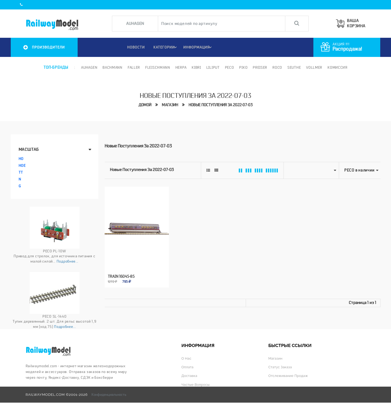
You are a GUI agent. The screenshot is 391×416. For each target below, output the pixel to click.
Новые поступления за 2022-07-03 (221, 105)
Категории (165, 47)
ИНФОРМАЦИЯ (198, 47)
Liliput (212, 67)
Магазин (170, 105)
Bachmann (112, 67)
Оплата (187, 367)
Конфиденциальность (109, 394)
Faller (133, 67)
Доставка (189, 376)
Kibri (196, 67)
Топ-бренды (56, 67)
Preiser (260, 67)
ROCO (277, 67)
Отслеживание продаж (289, 376)
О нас (186, 358)
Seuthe (293, 67)
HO (21, 159)
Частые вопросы (196, 384)
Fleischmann (157, 67)
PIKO (243, 67)
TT (21, 172)
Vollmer (314, 67)
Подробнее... (67, 261)
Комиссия (337, 67)
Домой (144, 105)
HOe (22, 165)
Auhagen (89, 67)
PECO (229, 67)
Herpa (180, 67)
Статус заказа (280, 367)
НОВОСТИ (134, 47)
